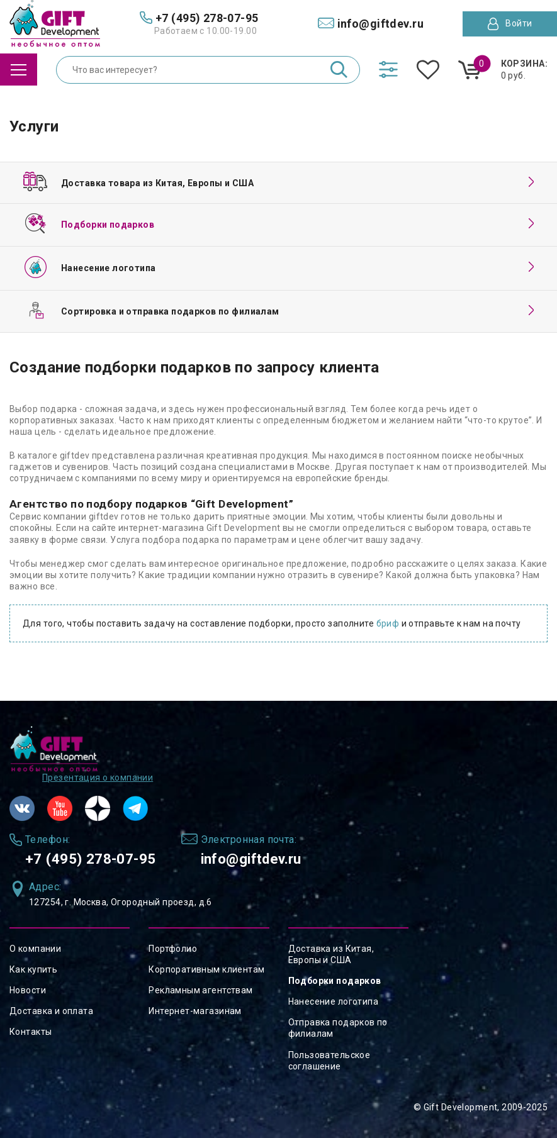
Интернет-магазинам (195, 1011)
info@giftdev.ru (265, 857)
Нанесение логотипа (333, 1001)
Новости (27, 990)
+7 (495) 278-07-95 (95, 857)
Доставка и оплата (51, 1011)
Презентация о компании (97, 776)
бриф (388, 623)
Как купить (33, 969)
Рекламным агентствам (200, 990)
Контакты (30, 1032)
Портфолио (173, 949)
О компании (35, 949)
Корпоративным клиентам (206, 969)
